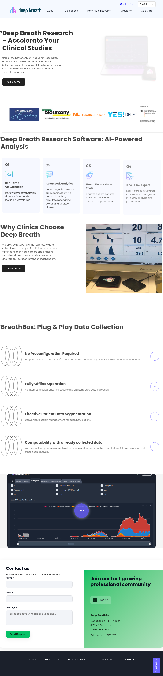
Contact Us (126, 4)
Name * (10, 577)
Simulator (126, 10)
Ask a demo (14, 81)
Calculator (147, 10)
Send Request (18, 633)
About (50, 10)
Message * (11, 607)
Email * (9, 592)
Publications (71, 10)
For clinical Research (99, 10)
